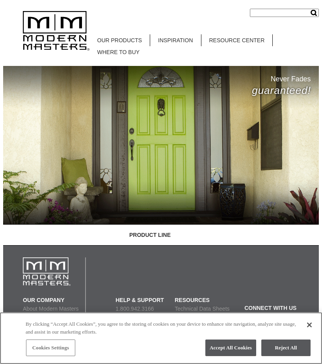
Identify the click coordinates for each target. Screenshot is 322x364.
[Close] (309, 325)
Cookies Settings (50, 348)
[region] (161, 338)
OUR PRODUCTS (119, 40)
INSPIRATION (175, 40)
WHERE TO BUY (118, 52)
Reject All (286, 348)
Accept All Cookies (231, 348)
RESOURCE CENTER (237, 40)
